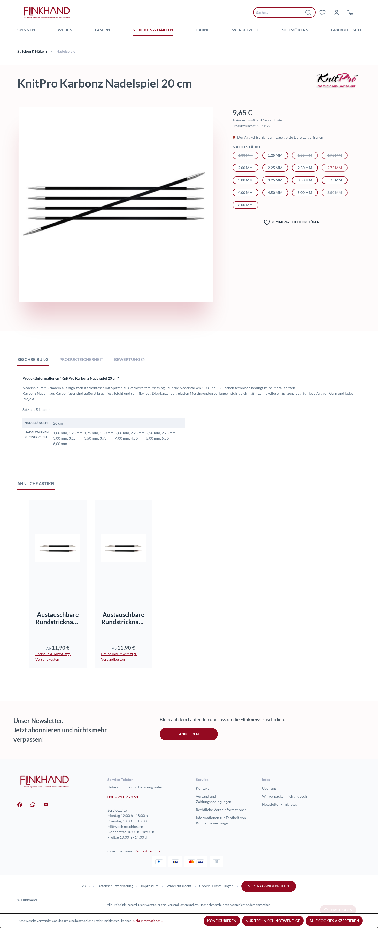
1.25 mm (275, 155)
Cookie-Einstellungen (216, 886)
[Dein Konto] (336, 12)
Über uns (269, 788)
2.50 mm (305, 167)
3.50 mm (305, 180)
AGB (86, 886)
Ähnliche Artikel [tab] (36, 483)
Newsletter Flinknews (279, 804)
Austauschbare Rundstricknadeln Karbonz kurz (58, 618)
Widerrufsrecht (178, 886)
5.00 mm (305, 192)
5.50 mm (337, 192)
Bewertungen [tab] (130, 359)
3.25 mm (275, 180)
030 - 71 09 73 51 (122, 796)
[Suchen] (308, 12)
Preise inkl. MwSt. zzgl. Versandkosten (258, 120)
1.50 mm (308, 154)
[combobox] (280, 12)
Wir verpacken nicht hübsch (284, 796)
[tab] (33, 359)
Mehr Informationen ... (148, 921)
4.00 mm (245, 192)
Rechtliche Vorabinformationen (221, 809)
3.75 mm (334, 180)
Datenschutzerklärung (115, 886)
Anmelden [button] (189, 734)
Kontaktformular (148, 851)
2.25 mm (275, 167)
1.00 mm (248, 154)
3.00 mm (245, 180)
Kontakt (202, 788)
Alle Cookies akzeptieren (334, 920)
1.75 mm (337, 154)
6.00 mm (245, 205)
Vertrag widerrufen (268, 886)
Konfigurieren (221, 920)
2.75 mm (337, 167)
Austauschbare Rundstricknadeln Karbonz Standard (123, 618)
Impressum (150, 886)
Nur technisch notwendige (273, 920)
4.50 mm (275, 192)
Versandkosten (178, 905)
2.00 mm (245, 167)
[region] (116, 217)
